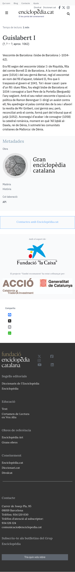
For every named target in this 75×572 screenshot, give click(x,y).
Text (5, 409)
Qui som (6, 3)
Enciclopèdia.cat (12, 462)
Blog (16, 3)
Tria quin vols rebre (34, 557)
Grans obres (9, 442)
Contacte (25, 3)
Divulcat (37, 7)
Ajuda (36, 3)
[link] (37, 222)
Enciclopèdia (10, 388)
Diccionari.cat (49, 7)
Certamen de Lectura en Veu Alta (15, 415)
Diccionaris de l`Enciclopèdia (20, 383)
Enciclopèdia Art (12, 437)
